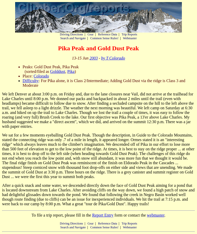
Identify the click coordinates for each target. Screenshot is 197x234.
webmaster (155, 215)
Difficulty (31, 81)
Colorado (41, 76)
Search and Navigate (73, 38)
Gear (90, 34)
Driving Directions (71, 34)
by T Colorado (113, 58)
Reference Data (107, 34)
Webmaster (130, 38)
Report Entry (102, 215)
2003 (94, 58)
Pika (70, 71)
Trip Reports (129, 34)
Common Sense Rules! (104, 38)
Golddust (57, 71)
